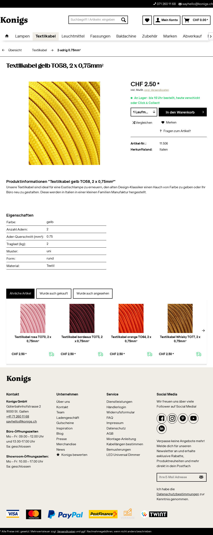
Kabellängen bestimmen (124, 444)
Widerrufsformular (120, 412)
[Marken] (170, 36)
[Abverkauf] (192, 36)
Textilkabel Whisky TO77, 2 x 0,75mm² (180, 339)
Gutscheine (65, 423)
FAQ (109, 417)
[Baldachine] (126, 36)
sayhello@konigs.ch (195, 4)
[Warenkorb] (196, 20)
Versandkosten (66, 531)
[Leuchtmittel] (73, 36)
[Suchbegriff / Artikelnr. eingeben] (98, 20)
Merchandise (66, 444)
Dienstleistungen (119, 401)
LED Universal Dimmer (123, 454)
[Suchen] (123, 20)
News (60, 449)
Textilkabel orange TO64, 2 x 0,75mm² (131, 339)
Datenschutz (116, 428)
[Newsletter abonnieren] (202, 477)
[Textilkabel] (46, 36)
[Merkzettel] (147, 20)
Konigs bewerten (71, 454)
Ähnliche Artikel (20, 293)
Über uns (63, 401)
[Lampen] (22, 36)
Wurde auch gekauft (54, 293)
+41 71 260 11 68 (17, 416)
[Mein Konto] (167, 20)
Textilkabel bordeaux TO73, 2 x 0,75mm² (82, 339)
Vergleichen (142, 122)
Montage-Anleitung (121, 439)
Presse (61, 439)
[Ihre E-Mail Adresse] (177, 477)
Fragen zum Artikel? (175, 131)
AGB (109, 433)
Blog (59, 433)
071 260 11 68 (164, 4)
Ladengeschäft (67, 417)
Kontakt (62, 407)
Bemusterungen (118, 449)
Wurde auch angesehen (93, 293)
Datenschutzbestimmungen (178, 494)
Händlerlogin (116, 407)
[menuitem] (98, 20)
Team (60, 412)
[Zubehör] (149, 36)
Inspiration (64, 428)
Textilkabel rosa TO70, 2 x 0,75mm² (33, 339)
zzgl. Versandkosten (156, 90)
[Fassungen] (100, 36)
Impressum (115, 423)
